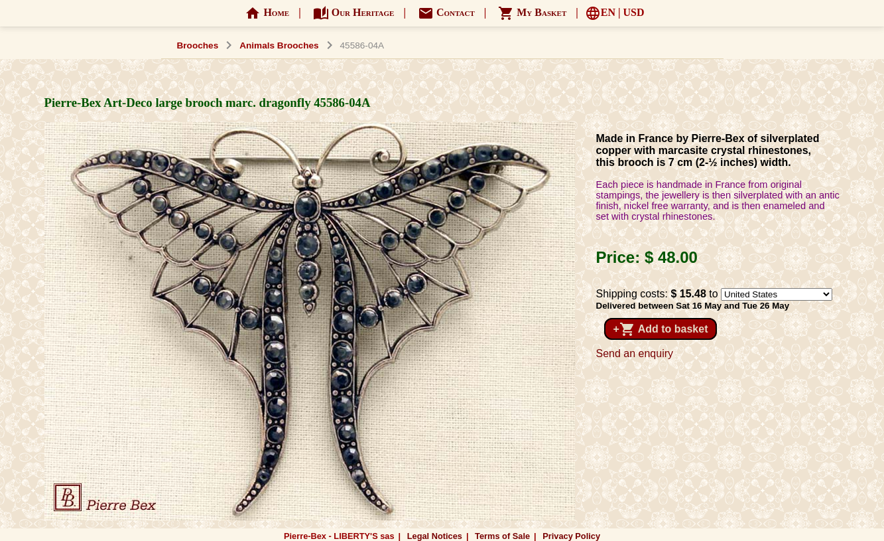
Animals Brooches (278, 45)
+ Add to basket (660, 329)
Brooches (198, 45)
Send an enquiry (635, 353)
